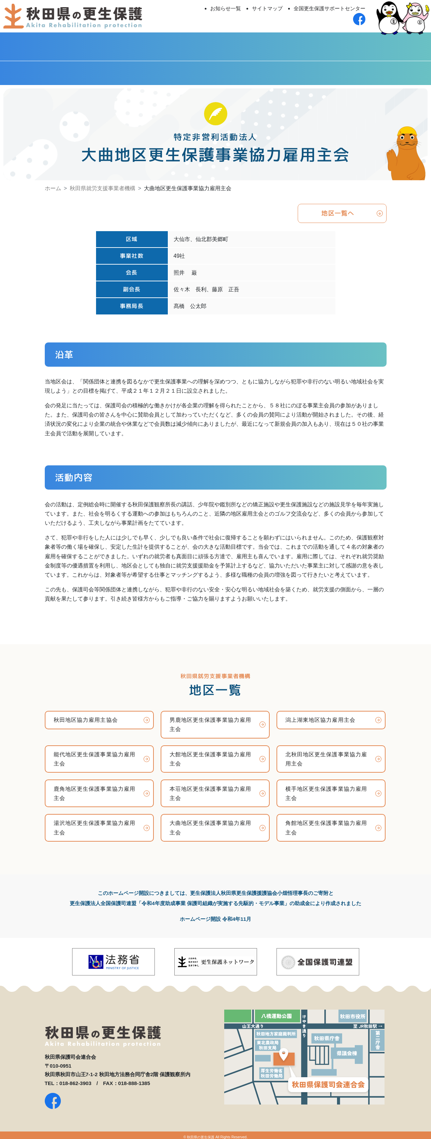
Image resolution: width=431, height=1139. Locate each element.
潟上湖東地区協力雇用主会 (320, 716)
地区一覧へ (338, 209)
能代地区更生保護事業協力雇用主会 (95, 755)
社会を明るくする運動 (269, 68)
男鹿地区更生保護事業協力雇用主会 (211, 721)
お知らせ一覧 (225, 8)
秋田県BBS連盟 (162, 68)
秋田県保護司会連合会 (54, 44)
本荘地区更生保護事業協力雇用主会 (211, 790)
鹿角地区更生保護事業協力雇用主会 (95, 790)
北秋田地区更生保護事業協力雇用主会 (326, 755)
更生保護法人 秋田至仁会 (269, 44)
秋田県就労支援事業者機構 (102, 184)
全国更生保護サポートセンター (329, 8)
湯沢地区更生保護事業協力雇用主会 (95, 824)
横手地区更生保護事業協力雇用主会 (326, 790)
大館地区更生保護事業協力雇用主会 (211, 755)
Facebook (377, 68)
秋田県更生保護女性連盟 (54, 68)
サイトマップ (267, 8)
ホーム (53, 184)
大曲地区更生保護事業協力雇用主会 (211, 824)
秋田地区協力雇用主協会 (86, 716)
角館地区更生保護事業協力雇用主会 (326, 824)
